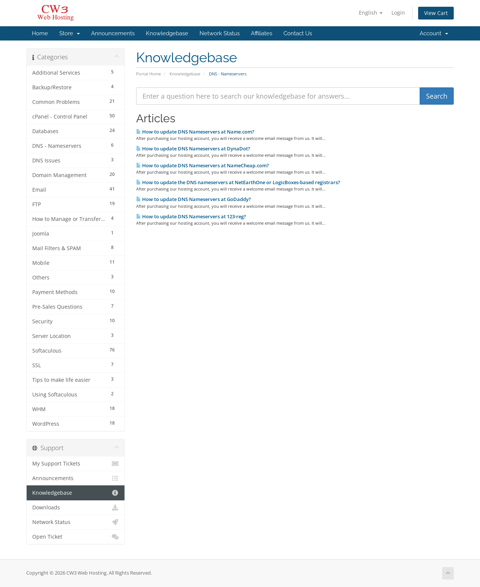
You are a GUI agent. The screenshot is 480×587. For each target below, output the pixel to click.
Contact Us (298, 33)
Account (434, 33)
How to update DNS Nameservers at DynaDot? (193, 148)
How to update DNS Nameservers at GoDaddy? (193, 199)
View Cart (436, 13)
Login (398, 12)
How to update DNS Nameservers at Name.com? (195, 131)
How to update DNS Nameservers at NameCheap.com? (202, 165)
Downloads (75, 507)
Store (69, 33)
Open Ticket (75, 536)
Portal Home (148, 74)
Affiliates (261, 33)
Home (40, 33)
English (370, 12)
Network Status (220, 33)
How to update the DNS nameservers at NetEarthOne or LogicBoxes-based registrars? (238, 182)
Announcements (113, 33)
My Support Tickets (75, 463)
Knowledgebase (167, 33)
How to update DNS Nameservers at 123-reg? (191, 216)
